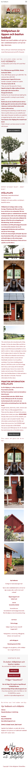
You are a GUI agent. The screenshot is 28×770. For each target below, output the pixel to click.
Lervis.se (14, 619)
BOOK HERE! (23, 414)
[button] (26, 1)
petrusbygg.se (14, 640)
